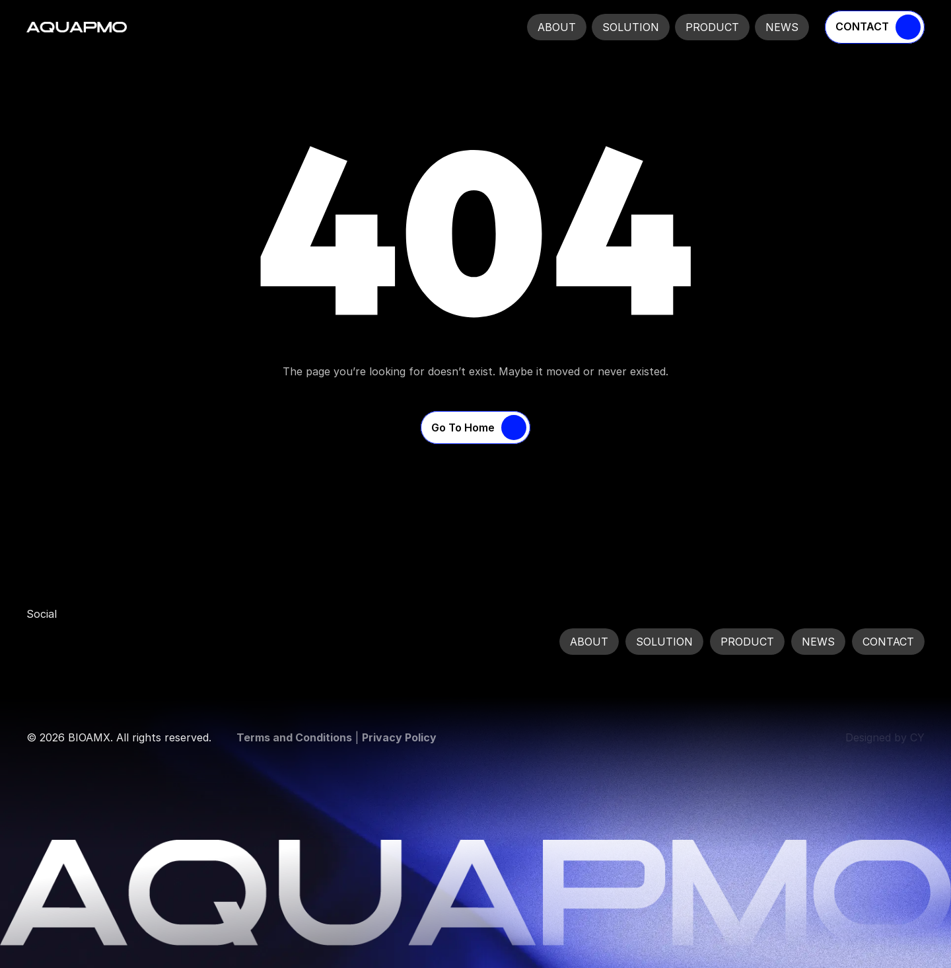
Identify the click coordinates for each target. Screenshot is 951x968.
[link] (39, 641)
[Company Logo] (76, 27)
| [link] (336, 737)
